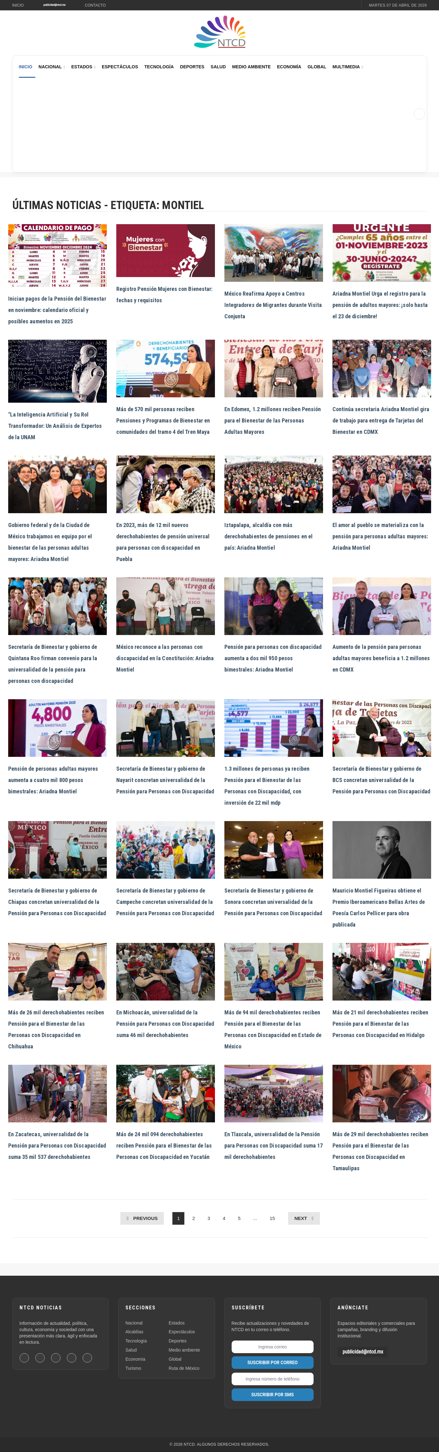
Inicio (18, 5)
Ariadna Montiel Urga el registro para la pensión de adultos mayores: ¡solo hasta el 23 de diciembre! (380, 305)
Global (317, 66)
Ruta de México (184, 1368)
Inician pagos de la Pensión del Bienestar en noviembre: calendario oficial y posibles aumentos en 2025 (57, 310)
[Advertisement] (214, 125)
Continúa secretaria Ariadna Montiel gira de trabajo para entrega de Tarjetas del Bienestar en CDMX (381, 420)
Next (300, 1218)
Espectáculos (120, 66)
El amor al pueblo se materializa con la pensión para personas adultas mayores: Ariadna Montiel (380, 536)
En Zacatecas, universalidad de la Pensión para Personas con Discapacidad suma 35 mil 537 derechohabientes (57, 1145)
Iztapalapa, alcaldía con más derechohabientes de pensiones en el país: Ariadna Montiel (268, 536)
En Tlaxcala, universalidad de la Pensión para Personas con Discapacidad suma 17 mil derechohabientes (273, 1145)
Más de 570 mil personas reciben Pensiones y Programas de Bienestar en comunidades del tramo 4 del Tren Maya (163, 420)
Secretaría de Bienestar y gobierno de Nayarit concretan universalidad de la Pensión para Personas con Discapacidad (165, 780)
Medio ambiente (184, 1350)
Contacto (95, 5)
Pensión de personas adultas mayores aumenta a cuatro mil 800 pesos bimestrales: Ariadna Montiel (53, 780)
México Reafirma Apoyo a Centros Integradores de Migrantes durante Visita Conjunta (273, 305)
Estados (81, 66)
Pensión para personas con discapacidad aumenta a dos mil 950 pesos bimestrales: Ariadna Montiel (273, 658)
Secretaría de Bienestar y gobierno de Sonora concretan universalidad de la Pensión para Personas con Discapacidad (273, 901)
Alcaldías (134, 1331)
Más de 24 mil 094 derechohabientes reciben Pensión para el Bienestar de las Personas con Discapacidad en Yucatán (164, 1145)
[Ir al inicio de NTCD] (219, 32)
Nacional (50, 66)
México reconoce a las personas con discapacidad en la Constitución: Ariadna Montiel (165, 658)
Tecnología (159, 66)
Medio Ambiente (251, 66)
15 (272, 1218)
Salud (218, 66)
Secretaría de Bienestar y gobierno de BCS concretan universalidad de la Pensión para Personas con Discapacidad (381, 780)
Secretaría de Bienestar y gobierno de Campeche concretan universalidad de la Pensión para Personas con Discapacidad (165, 901)
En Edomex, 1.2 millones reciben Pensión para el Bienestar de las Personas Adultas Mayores (272, 420)
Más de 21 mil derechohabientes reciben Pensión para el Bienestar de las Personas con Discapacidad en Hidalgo (380, 1023)
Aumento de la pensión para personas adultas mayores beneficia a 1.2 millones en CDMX (381, 658)
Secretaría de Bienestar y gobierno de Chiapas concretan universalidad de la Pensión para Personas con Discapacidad (57, 901)
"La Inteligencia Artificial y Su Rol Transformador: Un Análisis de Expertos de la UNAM (55, 425)
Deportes (192, 66)
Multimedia (346, 66)
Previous (145, 1218)
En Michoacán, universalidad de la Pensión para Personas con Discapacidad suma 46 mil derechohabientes (165, 1023)
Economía (289, 66)
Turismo (133, 1368)
